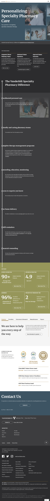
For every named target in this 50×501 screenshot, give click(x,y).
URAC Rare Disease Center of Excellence (33, 362)
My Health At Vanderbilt (19, 233)
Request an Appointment (7, 472)
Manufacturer (17, 432)
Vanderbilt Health (5, 463)
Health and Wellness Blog (20, 456)
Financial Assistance (20, 477)
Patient (3, 430)
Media (30, 468)
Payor (3, 434)
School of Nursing (19, 470)
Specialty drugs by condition (23, 69)
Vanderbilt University (20, 472)
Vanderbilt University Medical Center (27, 42)
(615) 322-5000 (5, 451)
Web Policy (31, 470)
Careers (3, 442)
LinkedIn (8, 442)
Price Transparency (6, 476)
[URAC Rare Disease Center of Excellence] (33, 355)
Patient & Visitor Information (7, 469)
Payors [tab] (42, 319)
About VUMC (18, 461)
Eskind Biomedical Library (21, 475)
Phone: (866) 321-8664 (18, 422)
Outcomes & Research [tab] (22, 319)
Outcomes (4, 432)
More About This (18, 286)
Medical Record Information (7, 467)
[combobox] (46, 500)
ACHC (43, 361)
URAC (23, 361)
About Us (4, 436)
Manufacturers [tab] (34, 319)
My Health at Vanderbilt (6, 465)
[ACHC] (43, 355)
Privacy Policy (14, 442)
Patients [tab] (3, 319)
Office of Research (32, 461)
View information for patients (34, 334)
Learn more (36, 66)
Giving (30, 464)
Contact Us (25, 405)
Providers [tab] (10, 319)
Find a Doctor (18, 464)
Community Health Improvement (35, 472)
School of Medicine (19, 468)
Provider (15, 430)
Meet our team (5, 68)
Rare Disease (16, 434)
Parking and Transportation (21, 466)
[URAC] (23, 355)
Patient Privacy (32, 466)
